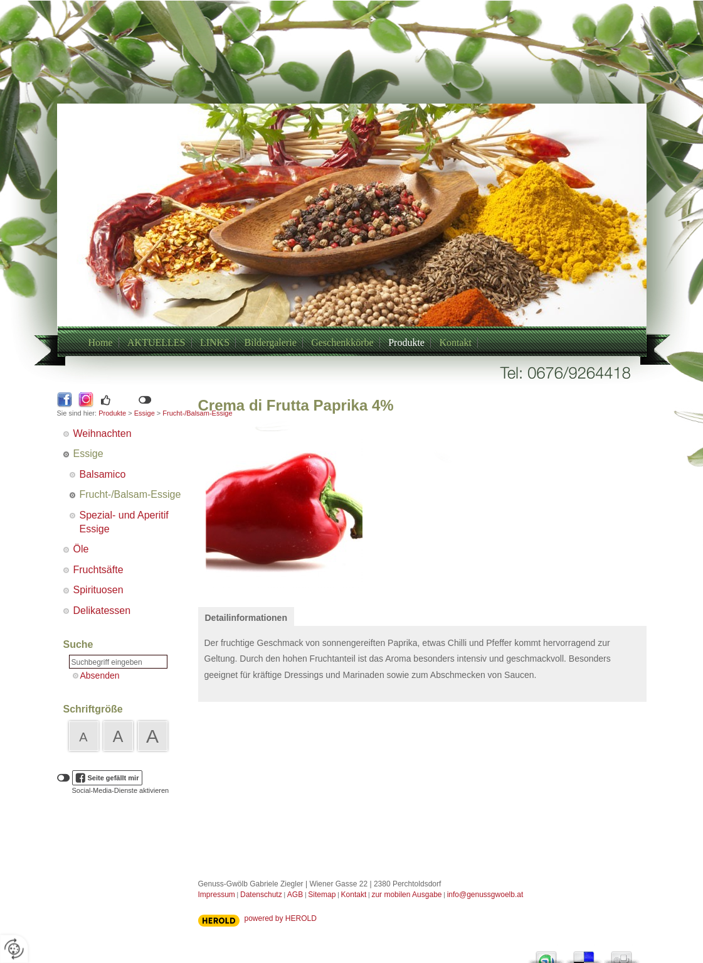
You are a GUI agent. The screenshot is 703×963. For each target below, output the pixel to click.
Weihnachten (102, 433)
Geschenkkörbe (342, 342)
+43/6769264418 (336, 246)
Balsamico (103, 474)
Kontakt (455, 342)
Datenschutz (261, 894)
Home (100, 342)
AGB (295, 894)
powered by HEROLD (281, 918)
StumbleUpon (546, 954)
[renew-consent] (14, 949)
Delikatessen (102, 610)
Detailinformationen (246, 618)
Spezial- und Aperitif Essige (124, 522)
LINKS (215, 342)
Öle (81, 549)
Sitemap (322, 894)
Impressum (216, 894)
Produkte (406, 342)
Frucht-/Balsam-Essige (130, 494)
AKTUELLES (156, 342)
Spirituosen (98, 589)
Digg (621, 954)
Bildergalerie (271, 342)
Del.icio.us (584, 954)
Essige (144, 413)
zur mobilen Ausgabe (406, 894)
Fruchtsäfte (98, 569)
